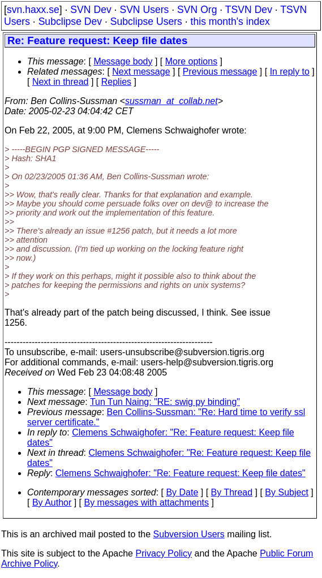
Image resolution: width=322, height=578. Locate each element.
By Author (51, 502)
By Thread (232, 492)
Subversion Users (189, 534)
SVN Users (144, 9)
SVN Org (197, 9)
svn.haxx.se (33, 9)
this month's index (230, 21)
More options (191, 61)
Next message (141, 71)
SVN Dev (90, 9)
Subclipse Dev (70, 21)
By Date (182, 492)
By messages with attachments (146, 502)
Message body (122, 61)
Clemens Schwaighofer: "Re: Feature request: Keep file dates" (180, 473)
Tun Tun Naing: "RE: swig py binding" (165, 402)
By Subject (286, 492)
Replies (116, 82)
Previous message (220, 71)
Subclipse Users (146, 21)
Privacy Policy (163, 553)
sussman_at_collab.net (171, 101)
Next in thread (60, 82)
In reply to (290, 71)
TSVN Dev (248, 9)
